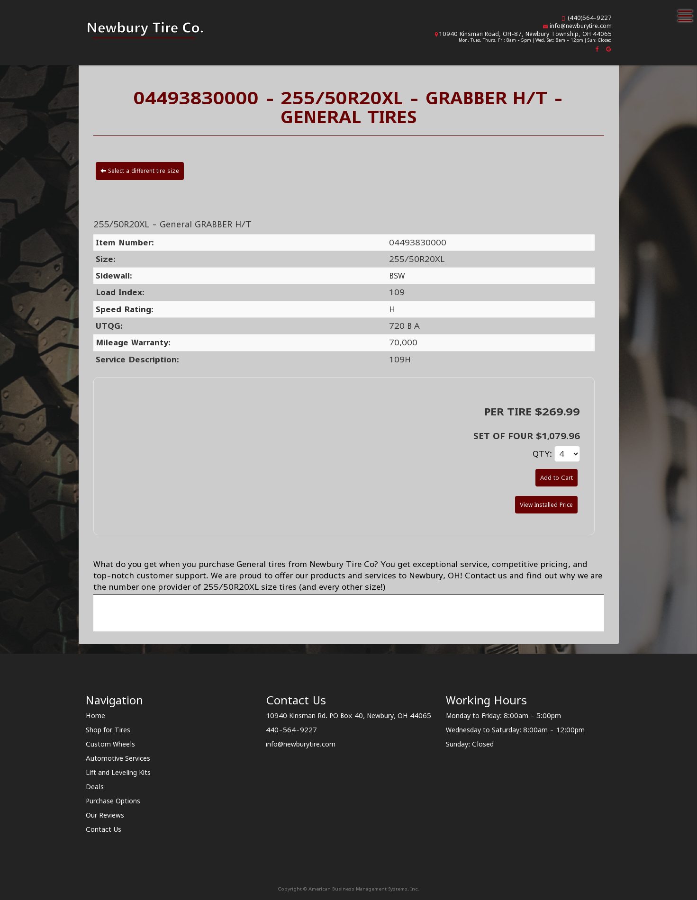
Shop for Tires (108, 730)
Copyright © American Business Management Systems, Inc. (348, 888)
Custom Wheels (110, 744)
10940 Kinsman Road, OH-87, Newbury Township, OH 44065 (525, 33)
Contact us (486, 575)
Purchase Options (113, 801)
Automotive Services (118, 758)
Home (95, 715)
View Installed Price (546, 504)
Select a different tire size (139, 170)
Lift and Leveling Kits (118, 772)
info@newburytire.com (581, 25)
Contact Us (103, 829)
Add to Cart (556, 477)
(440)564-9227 (590, 17)
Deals (95, 787)
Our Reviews (105, 815)
